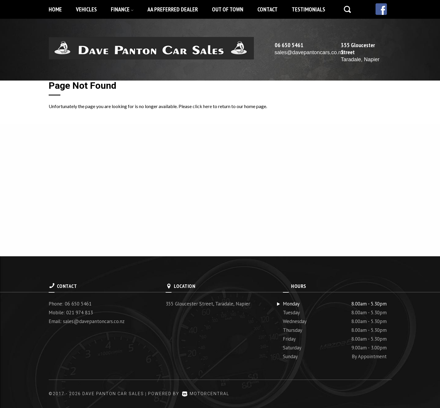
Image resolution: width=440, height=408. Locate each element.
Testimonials (308, 9)
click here (202, 106)
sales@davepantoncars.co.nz (309, 52)
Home (55, 9)
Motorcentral (205, 393)
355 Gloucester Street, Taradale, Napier (208, 304)
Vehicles (86, 9)
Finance (122, 9)
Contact (267, 9)
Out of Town (227, 9)
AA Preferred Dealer (172, 9)
